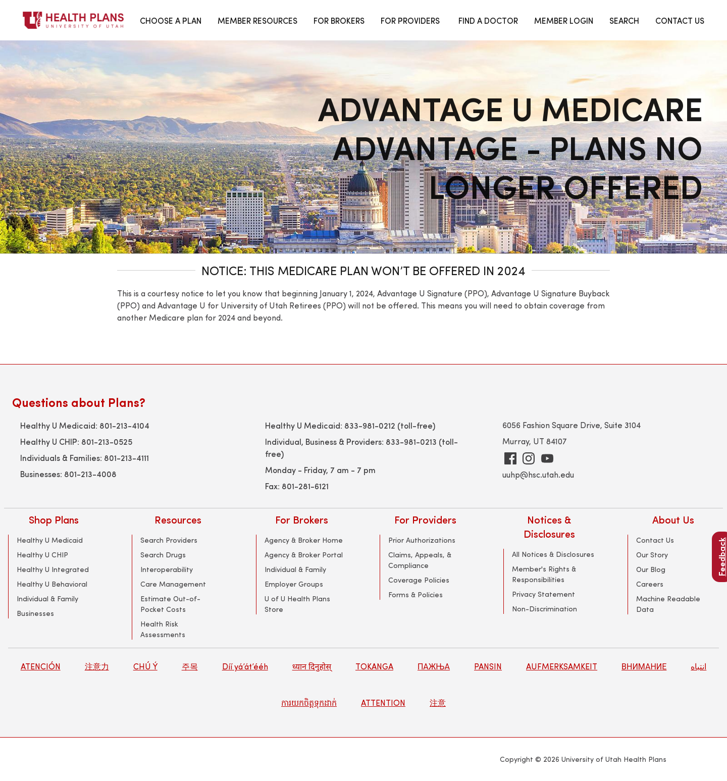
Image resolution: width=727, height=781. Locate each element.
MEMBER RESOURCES (257, 20)
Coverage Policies (418, 580)
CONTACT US (679, 20)
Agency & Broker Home (304, 540)
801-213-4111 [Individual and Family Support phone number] (126, 457)
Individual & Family (47, 598)
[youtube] (547, 458)
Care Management (173, 584)
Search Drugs (163, 554)
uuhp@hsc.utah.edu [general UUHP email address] (538, 474)
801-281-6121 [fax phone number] (305, 485)
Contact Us (655, 540)
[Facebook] (510, 458)
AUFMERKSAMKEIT (561, 666)
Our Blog (650, 569)
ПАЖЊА (434, 666)
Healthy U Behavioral (52, 584)
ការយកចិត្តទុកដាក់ (309, 702)
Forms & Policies (415, 594)
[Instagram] (529, 458)
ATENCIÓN (41, 666)
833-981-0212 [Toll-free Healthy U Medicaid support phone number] (369, 425)
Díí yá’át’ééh (245, 666)
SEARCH (624, 20)
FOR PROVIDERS (410, 20)
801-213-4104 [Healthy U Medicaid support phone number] (124, 425)
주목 (190, 666)
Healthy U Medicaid (50, 540)
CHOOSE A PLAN (170, 20)
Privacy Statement (543, 594)
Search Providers (168, 540)
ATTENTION (383, 702)
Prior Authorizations (421, 540)
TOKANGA (374, 666)
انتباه (698, 666)
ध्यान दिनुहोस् (311, 666)
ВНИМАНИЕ (643, 666)
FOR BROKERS (339, 20)
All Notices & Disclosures (553, 554)
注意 (438, 702)
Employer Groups (294, 584)
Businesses (35, 613)
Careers (649, 584)
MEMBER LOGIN (563, 20)
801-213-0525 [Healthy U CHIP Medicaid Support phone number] (106, 441)
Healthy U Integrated (53, 569)
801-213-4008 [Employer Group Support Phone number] (90, 473)
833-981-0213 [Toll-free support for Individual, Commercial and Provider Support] (411, 441)
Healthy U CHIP (42, 554)
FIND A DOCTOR (488, 20)
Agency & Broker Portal (304, 554)
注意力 (97, 666)
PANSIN (488, 666)
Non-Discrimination (544, 608)
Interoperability (166, 569)
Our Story (652, 554)
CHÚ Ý (145, 666)
